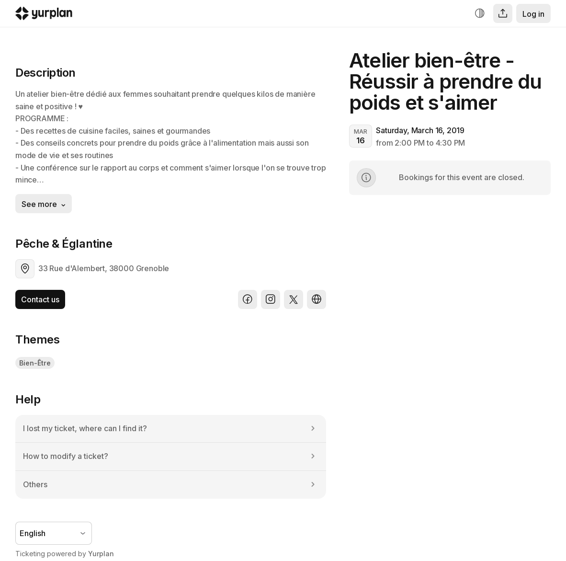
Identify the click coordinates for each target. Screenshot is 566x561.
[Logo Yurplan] (43, 15)
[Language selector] (53, 533)
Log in (533, 14)
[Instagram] (270, 299)
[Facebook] (247, 299)
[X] (293, 299)
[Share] (502, 13)
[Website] (316, 299)
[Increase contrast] (479, 13)
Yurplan (101, 554)
